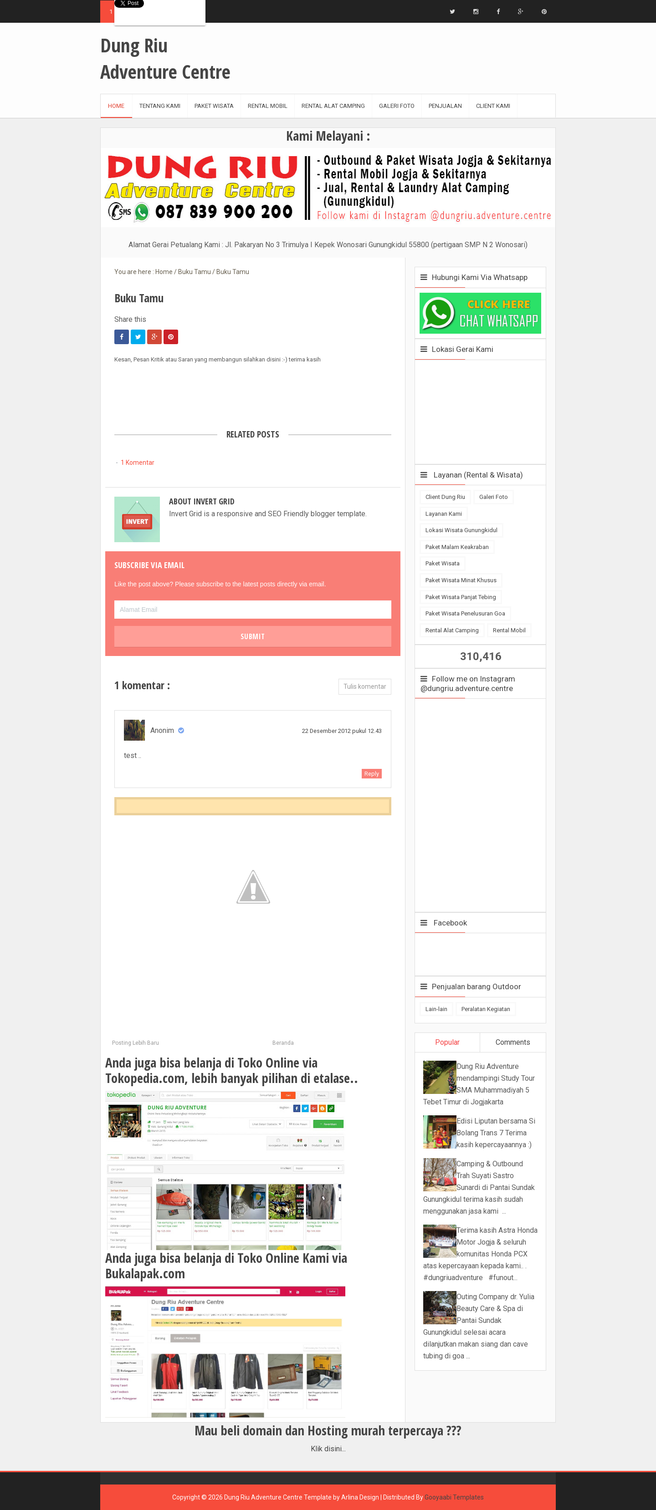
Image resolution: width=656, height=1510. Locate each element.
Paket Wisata (442, 563)
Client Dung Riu (445, 496)
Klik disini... (328, 1448)
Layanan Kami (443, 513)
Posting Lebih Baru (135, 1043)
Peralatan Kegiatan (485, 1009)
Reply (371, 773)
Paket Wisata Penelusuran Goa (465, 613)
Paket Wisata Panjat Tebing (460, 597)
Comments (513, 1042)
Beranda (283, 1043)
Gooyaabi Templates (454, 1497)
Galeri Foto (493, 496)
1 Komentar (137, 462)
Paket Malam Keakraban (457, 547)
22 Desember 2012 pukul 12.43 (342, 730)
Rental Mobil (509, 630)
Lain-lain (436, 1009)
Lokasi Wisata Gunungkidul (461, 530)
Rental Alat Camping (452, 630)
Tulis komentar (364, 686)
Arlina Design (360, 1497)
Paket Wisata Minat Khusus (461, 580)
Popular (447, 1042)
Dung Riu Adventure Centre (263, 1497)
